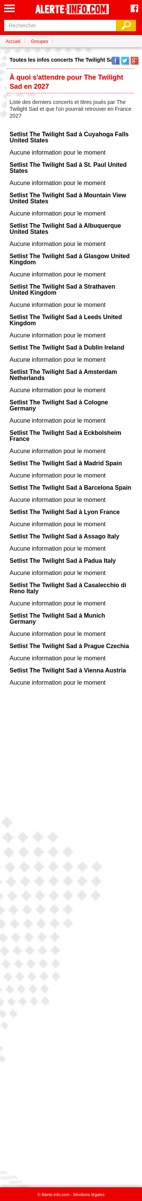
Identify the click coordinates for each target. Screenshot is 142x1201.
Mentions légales (89, 1194)
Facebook (115, 60)
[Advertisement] (71, 934)
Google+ (134, 60)
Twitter (125, 60)
